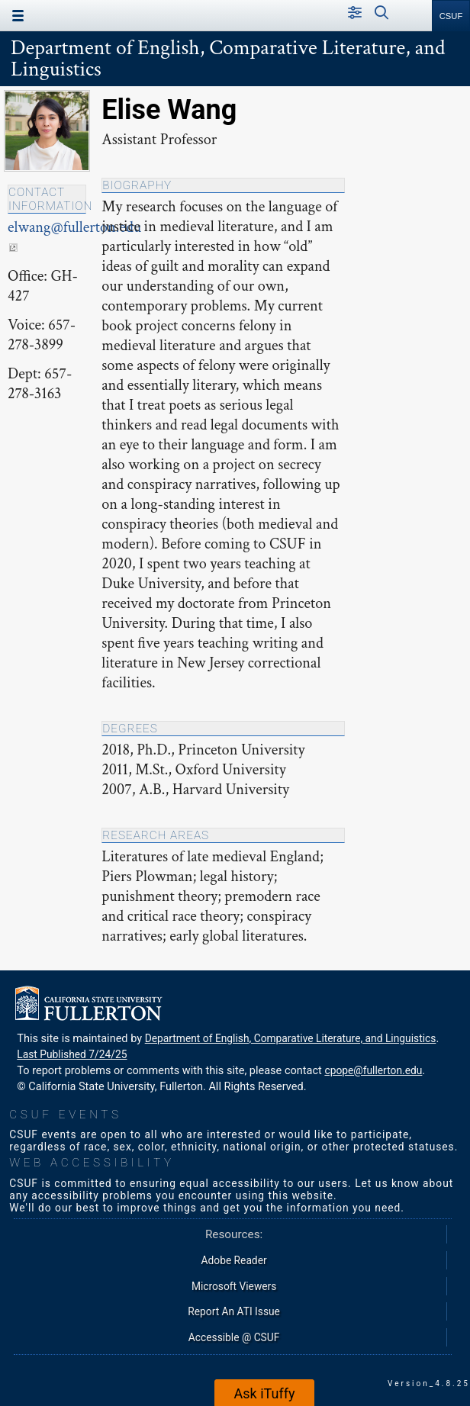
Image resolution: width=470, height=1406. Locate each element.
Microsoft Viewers (234, 1286)
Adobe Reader (234, 1260)
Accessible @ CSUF (233, 1337)
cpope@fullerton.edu (373, 1070)
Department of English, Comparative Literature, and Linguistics (228, 58)
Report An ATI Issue (234, 1311)
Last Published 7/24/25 (72, 1054)
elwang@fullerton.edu (74, 234)
